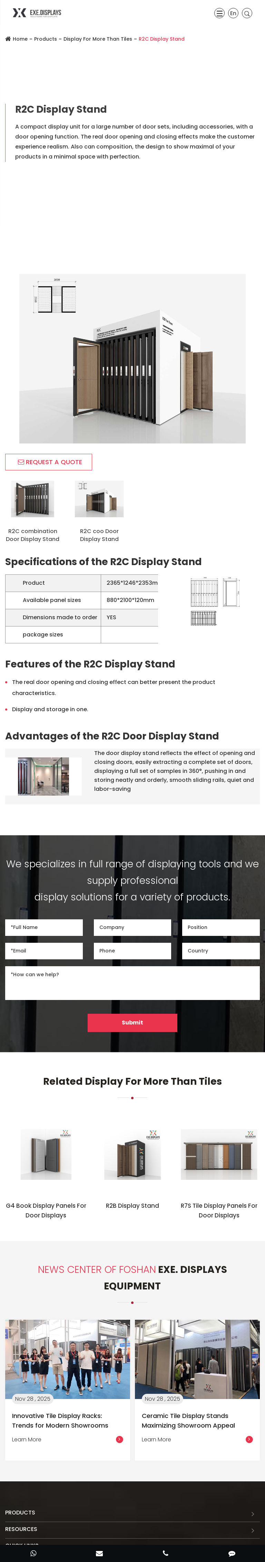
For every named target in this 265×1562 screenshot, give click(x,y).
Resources (21, 1529)
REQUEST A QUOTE (50, 462)
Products (45, 38)
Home (20, 38)
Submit (132, 1023)
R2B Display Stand (132, 1206)
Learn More (67, 1439)
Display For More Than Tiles (97, 38)
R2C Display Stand (162, 38)
